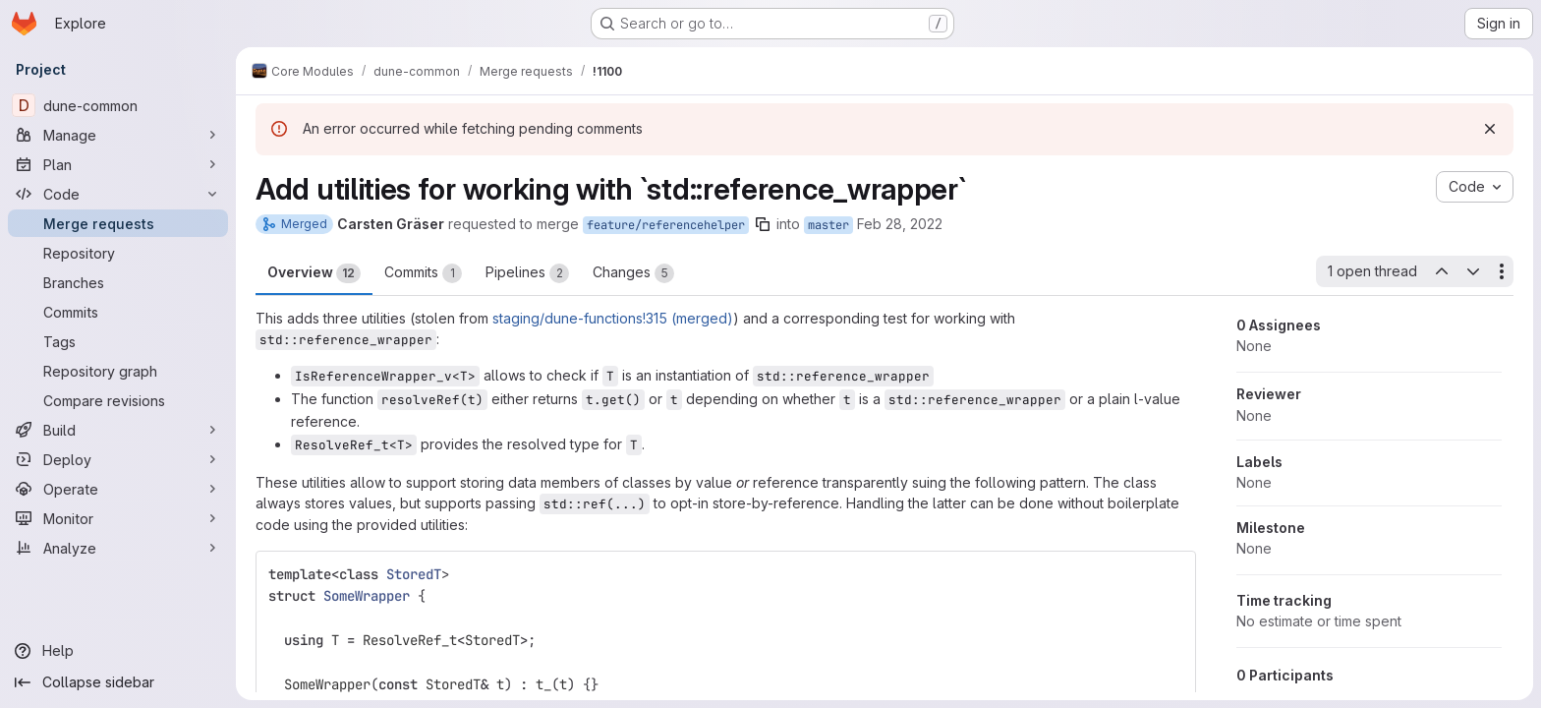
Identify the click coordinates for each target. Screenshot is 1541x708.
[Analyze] (118, 547)
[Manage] (118, 134)
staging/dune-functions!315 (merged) (612, 318)
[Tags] (118, 341)
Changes (633, 273)
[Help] (118, 651)
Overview (314, 273)
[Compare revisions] (118, 400)
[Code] (118, 193)
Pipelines (527, 273)
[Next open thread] (1473, 271)
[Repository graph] (118, 370)
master (828, 225)
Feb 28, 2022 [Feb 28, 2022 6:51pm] (899, 223)
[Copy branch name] (762, 224)
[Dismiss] (1490, 129)
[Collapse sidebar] (118, 682)
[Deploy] (118, 459)
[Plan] (118, 164)
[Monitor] (118, 518)
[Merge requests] (118, 223)
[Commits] (118, 311)
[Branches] (118, 282)
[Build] (118, 429)
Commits (423, 273)
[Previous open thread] (1440, 271)
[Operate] (118, 488)
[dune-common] (118, 105)
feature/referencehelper (666, 225)
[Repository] (118, 252)
